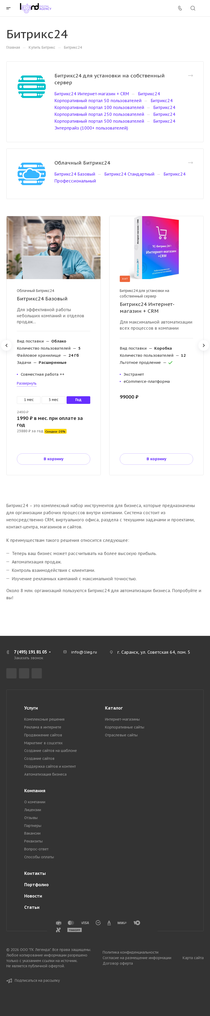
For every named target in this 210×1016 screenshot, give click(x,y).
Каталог (114, 708)
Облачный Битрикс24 (82, 162)
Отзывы (31, 817)
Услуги (31, 708)
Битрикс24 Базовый (42, 298)
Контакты (35, 873)
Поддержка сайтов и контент (50, 766)
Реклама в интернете (42, 727)
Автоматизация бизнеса (45, 774)
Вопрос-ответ (36, 849)
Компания (34, 790)
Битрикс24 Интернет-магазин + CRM (147, 307)
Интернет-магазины (122, 719)
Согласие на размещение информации (137, 957)
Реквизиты (33, 841)
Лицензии (32, 809)
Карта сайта (193, 957)
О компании (34, 802)
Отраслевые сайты (121, 735)
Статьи (31, 907)
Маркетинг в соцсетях (43, 743)
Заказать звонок (28, 658)
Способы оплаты (39, 857)
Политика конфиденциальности (130, 952)
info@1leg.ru (84, 652)
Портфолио (36, 884)
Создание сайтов (39, 758)
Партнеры (32, 825)
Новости (33, 896)
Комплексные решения (44, 719)
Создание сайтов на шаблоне (50, 750)
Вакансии (32, 833)
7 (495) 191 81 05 (30, 652)
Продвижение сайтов (43, 735)
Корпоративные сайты (124, 727)
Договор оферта (118, 963)
